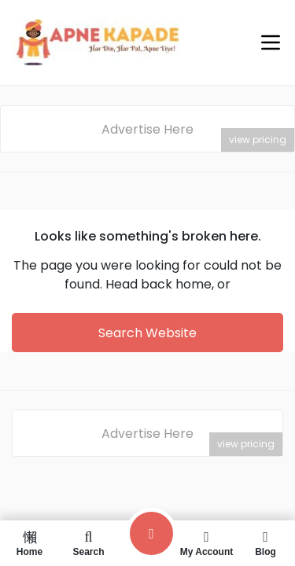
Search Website (147, 333)
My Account (206, 543)
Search (88, 543)
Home (29, 543)
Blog (265, 543)
